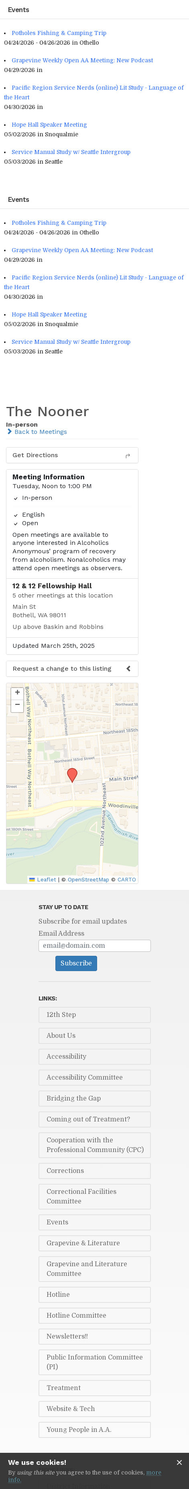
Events (57, 1222)
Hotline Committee (76, 1315)
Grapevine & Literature (83, 1243)
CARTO (127, 879)
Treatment (64, 1388)
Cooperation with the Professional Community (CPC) (95, 1145)
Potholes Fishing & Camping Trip (59, 33)
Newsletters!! (67, 1336)
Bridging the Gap (74, 1098)
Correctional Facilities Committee (81, 1196)
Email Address (61, 933)
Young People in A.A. (79, 1430)
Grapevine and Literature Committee (87, 1269)
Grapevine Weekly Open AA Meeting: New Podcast (82, 60)
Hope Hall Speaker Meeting (49, 124)
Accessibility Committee (85, 1077)
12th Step (61, 1015)
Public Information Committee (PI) (95, 1362)
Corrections (65, 1171)
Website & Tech (71, 1409)
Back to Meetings (36, 431)
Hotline (58, 1294)
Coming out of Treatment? (88, 1119)
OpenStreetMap (88, 879)
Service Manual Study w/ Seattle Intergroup (71, 152)
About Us (61, 1035)
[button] (69, 770)
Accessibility (66, 1056)
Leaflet (42, 879)
